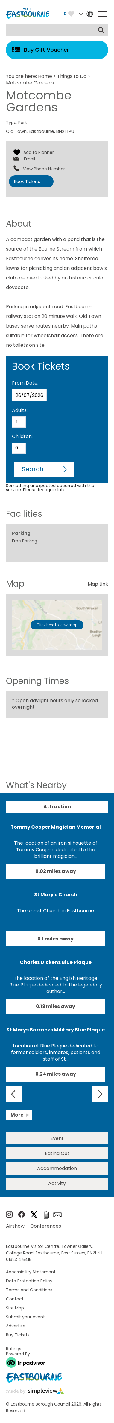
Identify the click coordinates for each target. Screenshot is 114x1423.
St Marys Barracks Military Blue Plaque (56, 1029)
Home (45, 76)
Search (32, 469)
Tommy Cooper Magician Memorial (55, 827)
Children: (22, 436)
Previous (14, 1094)
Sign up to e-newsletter (57, 1214)
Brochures (45, 1215)
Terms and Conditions (29, 1290)
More (16, 1114)
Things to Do (71, 76)
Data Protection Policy (29, 1281)
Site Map (15, 1308)
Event (57, 1138)
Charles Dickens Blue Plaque (56, 962)
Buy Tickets (18, 1335)
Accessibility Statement (31, 1272)
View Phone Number (44, 169)
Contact (15, 1299)
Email (29, 159)
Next (100, 1094)
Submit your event (25, 1317)
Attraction (57, 806)
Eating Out (57, 1153)
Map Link (98, 583)
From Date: (25, 382)
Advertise (15, 1326)
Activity (57, 1183)
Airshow (15, 1226)
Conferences (45, 1226)
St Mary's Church (55, 894)
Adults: (20, 410)
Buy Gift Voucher (46, 49)
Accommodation (57, 1168)
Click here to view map (57, 624)
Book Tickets (27, 181)
